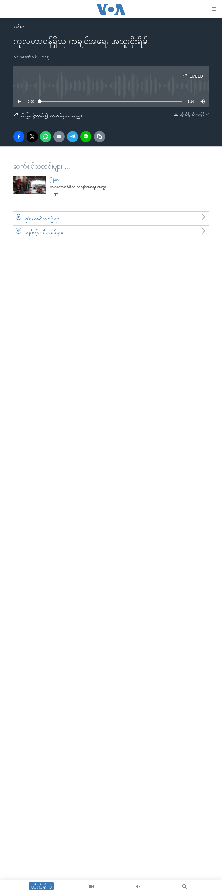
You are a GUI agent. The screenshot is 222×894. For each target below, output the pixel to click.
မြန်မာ (19, 26)
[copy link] (99, 136)
